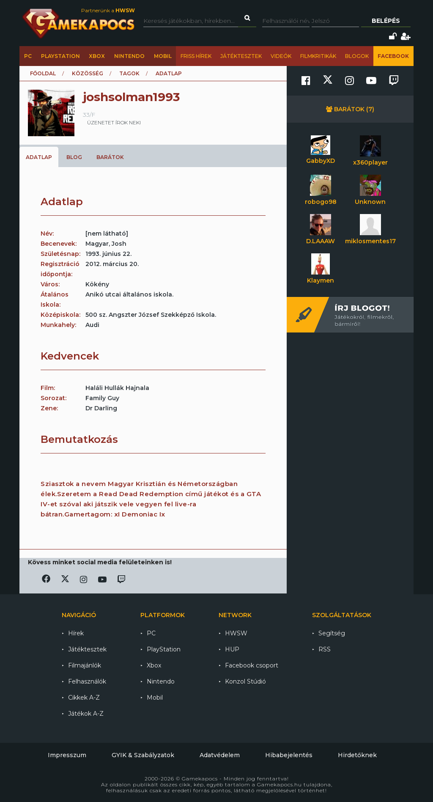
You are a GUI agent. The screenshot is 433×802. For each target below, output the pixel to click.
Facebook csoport (251, 665)
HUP (232, 649)
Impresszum (67, 755)
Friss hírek (196, 56)
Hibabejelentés (288, 755)
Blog (74, 157)
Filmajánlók (84, 665)
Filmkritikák (318, 56)
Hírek (76, 633)
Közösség (87, 73)
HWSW (236, 633)
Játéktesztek (241, 56)
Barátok (110, 157)
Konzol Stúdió (245, 681)
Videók (281, 56)
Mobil (163, 56)
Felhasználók (87, 681)
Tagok (129, 73)
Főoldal (43, 73)
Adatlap (39, 157)
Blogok (357, 56)
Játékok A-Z (86, 713)
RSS (324, 649)
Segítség (331, 633)
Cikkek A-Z (84, 697)
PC (28, 56)
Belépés (386, 21)
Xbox (97, 56)
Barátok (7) (350, 109)
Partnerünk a (108, 10)
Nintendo (129, 56)
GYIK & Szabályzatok (143, 755)
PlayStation (60, 56)
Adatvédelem (220, 755)
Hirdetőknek (357, 755)
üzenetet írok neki (114, 122)
